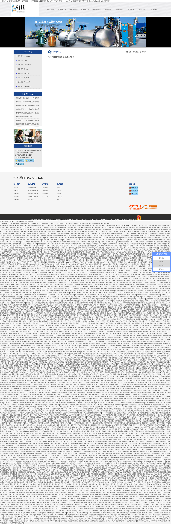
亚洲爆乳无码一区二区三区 (114, 303)
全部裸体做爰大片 (145, 427)
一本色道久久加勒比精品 (24, 329)
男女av (127, 435)
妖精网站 (23, 266)
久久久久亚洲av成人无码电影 (148, 272)
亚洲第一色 (134, 370)
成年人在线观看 (55, 443)
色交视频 (23, 437)
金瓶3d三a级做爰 (147, 384)
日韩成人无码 (4, 246)
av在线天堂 (46, 252)
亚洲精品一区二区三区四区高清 (21, 333)
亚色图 (142, 425)
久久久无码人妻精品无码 (47, 488)
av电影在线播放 (124, 392)
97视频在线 (34, 484)
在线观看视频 (36, 250)
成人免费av (17, 464)
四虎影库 (122, 280)
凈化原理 (108, 9)
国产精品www (91, 445)
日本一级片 (43, 366)
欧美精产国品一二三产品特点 (128, 272)
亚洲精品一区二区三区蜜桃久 (31, 341)
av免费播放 (23, 282)
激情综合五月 (17, 398)
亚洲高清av (131, 238)
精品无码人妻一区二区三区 (118, 411)
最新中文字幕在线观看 (147, 235)
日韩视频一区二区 (41, 453)
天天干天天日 (89, 458)
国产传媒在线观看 (139, 409)
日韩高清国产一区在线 (111, 504)
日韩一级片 (54, 244)
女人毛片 (6, 439)
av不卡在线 (149, 374)
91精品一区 (46, 337)
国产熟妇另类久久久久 (80, 341)
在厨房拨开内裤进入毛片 (98, 492)
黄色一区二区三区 (67, 392)
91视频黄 (75, 431)
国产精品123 (70, 254)
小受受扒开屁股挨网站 (45, 486)
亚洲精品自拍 (132, 252)
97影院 (112, 309)
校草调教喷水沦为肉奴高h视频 (89, 498)
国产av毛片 (95, 233)
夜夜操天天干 (64, 405)
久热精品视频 (43, 315)
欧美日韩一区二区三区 (70, 407)
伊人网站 (83, 417)
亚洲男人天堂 (42, 258)
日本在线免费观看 (83, 235)
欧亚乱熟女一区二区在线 (116, 435)
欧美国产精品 (49, 401)
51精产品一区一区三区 (75, 280)
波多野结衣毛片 (128, 307)
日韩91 (115, 272)
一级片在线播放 (111, 262)
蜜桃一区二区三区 (136, 246)
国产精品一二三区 (118, 254)
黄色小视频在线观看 (105, 327)
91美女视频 (56, 358)
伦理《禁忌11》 (79, 376)
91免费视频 (103, 382)
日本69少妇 (46, 409)
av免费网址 (78, 356)
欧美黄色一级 (56, 331)
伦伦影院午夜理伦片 (57, 229)
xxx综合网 (38, 433)
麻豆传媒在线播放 (74, 266)
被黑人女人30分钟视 (14, 362)
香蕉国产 (88, 252)
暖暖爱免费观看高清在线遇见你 (52, 329)
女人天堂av (57, 504)
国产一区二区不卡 (10, 258)
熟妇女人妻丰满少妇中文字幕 (78, 248)
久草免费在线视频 (162, 317)
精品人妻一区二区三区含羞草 (129, 248)
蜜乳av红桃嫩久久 (163, 244)
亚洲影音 (52, 323)
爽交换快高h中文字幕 (63, 264)
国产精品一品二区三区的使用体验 (21, 246)
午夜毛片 (41, 278)
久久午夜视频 (33, 272)
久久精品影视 (114, 425)
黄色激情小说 (99, 260)
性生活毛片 (160, 464)
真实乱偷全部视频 (42, 348)
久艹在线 (45, 323)
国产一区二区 (91, 405)
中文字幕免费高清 (19, 407)
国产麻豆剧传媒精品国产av (89, 258)
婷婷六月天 (151, 354)
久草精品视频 (159, 472)
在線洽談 (59, 197)
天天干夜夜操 (146, 297)
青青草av (152, 225)
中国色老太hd (63, 337)
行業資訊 (45, 191)
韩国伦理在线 (52, 280)
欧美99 (116, 280)
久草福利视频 (144, 288)
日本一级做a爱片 (118, 447)
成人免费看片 (117, 301)
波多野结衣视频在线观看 (85, 278)
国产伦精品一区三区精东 (81, 290)
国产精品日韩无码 (115, 345)
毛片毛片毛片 (17, 244)
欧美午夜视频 (156, 390)
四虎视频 (11, 441)
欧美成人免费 (89, 364)
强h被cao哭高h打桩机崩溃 (35, 256)
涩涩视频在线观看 (39, 262)
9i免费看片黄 (135, 388)
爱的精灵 (65, 456)
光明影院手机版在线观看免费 (29, 350)
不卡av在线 (28, 288)
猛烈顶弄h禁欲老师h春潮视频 (151, 394)
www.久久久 (124, 376)
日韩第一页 (15, 396)
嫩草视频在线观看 (131, 284)
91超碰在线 (131, 262)
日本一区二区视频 (75, 246)
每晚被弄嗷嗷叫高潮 (29, 254)
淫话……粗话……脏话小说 (108, 286)
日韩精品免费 (27, 360)
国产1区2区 (110, 233)
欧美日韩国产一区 (159, 488)
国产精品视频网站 (59, 350)
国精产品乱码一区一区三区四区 (30, 390)
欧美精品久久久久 (59, 474)
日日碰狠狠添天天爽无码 (32, 451)
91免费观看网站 (109, 384)
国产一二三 (105, 337)
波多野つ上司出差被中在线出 (51, 301)
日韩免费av (95, 345)
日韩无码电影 (156, 238)
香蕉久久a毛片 (122, 468)
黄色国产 (98, 386)
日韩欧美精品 (59, 305)
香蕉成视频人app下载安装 (157, 240)
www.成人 (118, 384)
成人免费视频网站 (51, 282)
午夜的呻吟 (109, 260)
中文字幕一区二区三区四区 (150, 311)
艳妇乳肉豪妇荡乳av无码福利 (141, 486)
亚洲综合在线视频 (164, 468)
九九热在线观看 (23, 411)
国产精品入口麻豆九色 (56, 290)
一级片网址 (147, 390)
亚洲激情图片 (103, 258)
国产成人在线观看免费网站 (151, 429)
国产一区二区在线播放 (49, 341)
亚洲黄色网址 (133, 511)
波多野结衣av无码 (56, 380)
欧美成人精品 (159, 506)
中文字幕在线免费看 (138, 299)
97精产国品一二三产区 (116, 354)
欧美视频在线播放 (101, 319)
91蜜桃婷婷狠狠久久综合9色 (131, 508)
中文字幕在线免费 (28, 468)
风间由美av (110, 498)
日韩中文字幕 (55, 392)
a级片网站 (43, 311)
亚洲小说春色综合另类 (141, 431)
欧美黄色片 (142, 284)
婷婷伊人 (42, 333)
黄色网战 (100, 519)
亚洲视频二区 (74, 225)
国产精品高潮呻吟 (18, 225)
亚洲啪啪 (3, 225)
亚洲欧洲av (163, 407)
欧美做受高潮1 (95, 270)
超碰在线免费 (139, 480)
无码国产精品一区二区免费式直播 (95, 374)
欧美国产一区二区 (147, 488)
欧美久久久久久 (17, 348)
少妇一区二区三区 (78, 470)
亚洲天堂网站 (82, 407)
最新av (78, 323)
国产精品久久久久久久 (98, 490)
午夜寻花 (138, 274)
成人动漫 (90, 329)
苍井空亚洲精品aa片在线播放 (53, 313)
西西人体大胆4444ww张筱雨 (61, 433)
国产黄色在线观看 (139, 303)
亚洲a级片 (118, 266)
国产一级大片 (24, 238)
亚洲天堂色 (74, 490)
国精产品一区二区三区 (143, 421)
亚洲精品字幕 (17, 468)
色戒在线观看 (149, 341)
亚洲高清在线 (14, 439)
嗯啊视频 (116, 264)
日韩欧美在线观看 (6, 498)
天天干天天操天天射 (66, 441)
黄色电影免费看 (131, 260)
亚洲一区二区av (57, 407)
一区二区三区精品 (53, 388)
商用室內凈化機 (33, 191)
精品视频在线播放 (86, 238)
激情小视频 (55, 445)
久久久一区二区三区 (93, 372)
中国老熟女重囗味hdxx (25, 305)
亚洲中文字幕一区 (44, 244)
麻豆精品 (138, 297)
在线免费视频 (103, 354)
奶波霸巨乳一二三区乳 (91, 286)
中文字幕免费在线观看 (120, 327)
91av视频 (72, 337)
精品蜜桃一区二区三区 (60, 248)
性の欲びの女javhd (132, 427)
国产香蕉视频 (108, 423)
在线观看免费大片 (26, 496)
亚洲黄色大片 (36, 323)
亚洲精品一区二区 (98, 244)
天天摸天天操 (130, 421)
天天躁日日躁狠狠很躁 (93, 425)
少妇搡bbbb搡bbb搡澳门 (70, 301)
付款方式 (143, 52)
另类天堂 (83, 405)
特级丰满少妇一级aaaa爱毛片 (45, 411)
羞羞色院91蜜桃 (86, 266)
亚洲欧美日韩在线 (7, 311)
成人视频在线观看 (70, 278)
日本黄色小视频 (38, 248)
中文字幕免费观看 (23, 274)
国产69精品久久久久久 (62, 225)
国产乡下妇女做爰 (121, 417)
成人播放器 (97, 329)
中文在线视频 (127, 303)
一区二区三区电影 (38, 498)
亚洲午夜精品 (41, 364)
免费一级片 (47, 398)
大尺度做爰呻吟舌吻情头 (43, 468)
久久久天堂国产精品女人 (162, 474)
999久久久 (63, 266)
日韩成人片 (149, 350)
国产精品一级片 (34, 368)
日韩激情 (68, 258)
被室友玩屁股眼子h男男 (21, 500)
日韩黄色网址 (160, 423)
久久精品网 (104, 270)
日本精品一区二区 (63, 354)
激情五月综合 (156, 309)
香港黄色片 (108, 272)
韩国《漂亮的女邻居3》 (79, 348)
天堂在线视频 (64, 427)
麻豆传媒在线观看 (38, 246)
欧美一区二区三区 (153, 290)
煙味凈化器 (96, 9)
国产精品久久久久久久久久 (69, 358)
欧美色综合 (117, 329)
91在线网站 (122, 366)
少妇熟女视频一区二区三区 (114, 256)
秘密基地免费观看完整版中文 (122, 394)
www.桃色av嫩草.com (34, 268)
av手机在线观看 (163, 284)
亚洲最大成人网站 (97, 398)
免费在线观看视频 (115, 227)
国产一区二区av (132, 417)
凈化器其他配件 (33, 197)
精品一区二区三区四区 (80, 309)
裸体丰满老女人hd (50, 354)
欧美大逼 (66, 413)
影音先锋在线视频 (119, 374)
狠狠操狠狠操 (154, 366)
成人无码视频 (27, 323)
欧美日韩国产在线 (102, 240)
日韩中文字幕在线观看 (36, 401)
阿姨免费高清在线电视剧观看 (61, 468)
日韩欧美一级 (27, 519)
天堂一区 (125, 229)
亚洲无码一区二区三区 (49, 268)
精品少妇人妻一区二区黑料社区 (48, 386)
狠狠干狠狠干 (101, 339)
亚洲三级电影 (11, 270)
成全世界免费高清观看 (85, 343)
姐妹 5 (153, 502)
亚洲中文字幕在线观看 (53, 437)
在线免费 (122, 368)
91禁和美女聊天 (115, 362)
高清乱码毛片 (128, 256)
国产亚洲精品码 (125, 425)
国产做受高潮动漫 (81, 339)
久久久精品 (108, 284)
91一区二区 (48, 248)
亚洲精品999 (29, 504)
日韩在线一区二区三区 (157, 288)
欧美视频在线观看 (129, 301)
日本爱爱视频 (18, 492)
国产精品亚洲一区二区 (34, 472)
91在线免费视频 (164, 248)
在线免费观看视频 (6, 244)
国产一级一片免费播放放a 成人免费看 (35, 260)
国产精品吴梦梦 (53, 288)
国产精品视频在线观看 (69, 231)
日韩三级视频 (118, 356)
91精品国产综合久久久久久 (28, 278)
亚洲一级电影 (158, 386)
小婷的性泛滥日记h (21, 429)
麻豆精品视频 (21, 240)
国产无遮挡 (167, 325)
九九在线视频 (150, 229)
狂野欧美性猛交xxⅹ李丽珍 (93, 229)
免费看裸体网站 (80, 284)
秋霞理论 (123, 476)
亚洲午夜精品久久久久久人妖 (135, 374)
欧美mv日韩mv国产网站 (95, 384)
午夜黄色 (69, 341)
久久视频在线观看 (6, 470)
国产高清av (159, 327)
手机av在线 (65, 490)
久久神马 (98, 421)
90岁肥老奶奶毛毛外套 (157, 431)
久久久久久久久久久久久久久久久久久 (29, 227)
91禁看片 (17, 317)
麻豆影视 (25, 362)
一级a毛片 (119, 378)
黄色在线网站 (45, 276)
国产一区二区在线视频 (13, 242)
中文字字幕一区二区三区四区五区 (105, 282)
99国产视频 (133, 484)
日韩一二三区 (33, 274)
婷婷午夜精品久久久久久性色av (103, 238)
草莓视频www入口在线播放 (125, 352)
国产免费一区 (124, 500)
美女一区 (80, 374)
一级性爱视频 (142, 433)
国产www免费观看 (44, 270)
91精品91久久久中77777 (108, 242)
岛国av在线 (79, 478)
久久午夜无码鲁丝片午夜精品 (12, 260)
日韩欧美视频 (126, 384)
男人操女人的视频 (150, 413)
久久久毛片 (61, 341)
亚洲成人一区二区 (108, 333)
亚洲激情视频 (53, 517)
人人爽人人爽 (162, 476)
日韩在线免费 (30, 301)
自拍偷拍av (149, 242)
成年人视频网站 (41, 417)
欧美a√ (57, 266)
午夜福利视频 (72, 235)
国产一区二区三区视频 (24, 319)
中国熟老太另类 (122, 488)
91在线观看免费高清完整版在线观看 (20, 380)
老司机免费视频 (6, 421)
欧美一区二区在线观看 (97, 256)
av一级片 (126, 337)
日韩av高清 (33, 415)
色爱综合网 (11, 264)
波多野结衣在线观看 (22, 264)
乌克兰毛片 (111, 421)
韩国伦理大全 (142, 482)
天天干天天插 (143, 225)
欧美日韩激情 (109, 290)
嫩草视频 (61, 362)
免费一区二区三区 (14, 233)
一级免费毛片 (30, 478)
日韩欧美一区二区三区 (102, 364)
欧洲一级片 (83, 468)
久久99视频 (90, 396)
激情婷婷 (17, 488)
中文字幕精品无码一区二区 (116, 382)
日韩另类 (25, 315)
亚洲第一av (54, 276)
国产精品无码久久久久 (123, 515)
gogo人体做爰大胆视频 (127, 504)
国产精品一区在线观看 (98, 288)
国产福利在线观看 (86, 242)
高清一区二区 (154, 315)
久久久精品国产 (26, 290)
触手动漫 (45, 321)
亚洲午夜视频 (151, 362)
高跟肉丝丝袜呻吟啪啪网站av (42, 470)
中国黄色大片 (102, 299)
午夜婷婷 (150, 323)
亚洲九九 (98, 500)
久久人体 (105, 227)
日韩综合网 (22, 403)
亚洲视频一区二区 (146, 286)
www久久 (69, 262)
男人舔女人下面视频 (52, 405)
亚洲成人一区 (166, 453)
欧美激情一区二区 (153, 482)
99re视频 (10, 415)
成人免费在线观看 (130, 519)
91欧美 (149, 252)
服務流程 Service (23, 69)
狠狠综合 (155, 356)
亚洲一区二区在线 (124, 388)
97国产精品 (52, 339)
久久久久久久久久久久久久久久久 (153, 250)
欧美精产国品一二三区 (158, 460)
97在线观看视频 (60, 260)
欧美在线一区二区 (154, 348)
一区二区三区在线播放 (98, 443)
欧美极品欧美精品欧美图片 (59, 270)
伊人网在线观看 (88, 356)
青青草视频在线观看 (126, 398)
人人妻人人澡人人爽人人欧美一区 (70, 435)
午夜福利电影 (11, 368)
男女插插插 (123, 464)
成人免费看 (140, 339)
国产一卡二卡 (38, 504)
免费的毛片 (20, 504)
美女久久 (153, 466)
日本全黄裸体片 (28, 325)
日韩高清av (68, 486)
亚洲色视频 (29, 262)
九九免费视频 (42, 382)
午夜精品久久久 (76, 244)
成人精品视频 (60, 262)
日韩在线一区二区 (75, 456)
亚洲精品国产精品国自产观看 (82, 321)
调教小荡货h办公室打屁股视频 (138, 240)
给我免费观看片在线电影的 (77, 276)
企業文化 (16, 191)
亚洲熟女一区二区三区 (83, 233)
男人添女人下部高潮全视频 (124, 419)
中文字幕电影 (20, 303)
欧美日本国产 (26, 398)
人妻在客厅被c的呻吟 (163, 235)
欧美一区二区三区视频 (65, 268)
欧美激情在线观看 (151, 339)
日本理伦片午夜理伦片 (21, 231)
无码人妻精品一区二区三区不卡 (73, 240)
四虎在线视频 (69, 297)
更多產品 (31, 200)
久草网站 (34, 443)
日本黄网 (150, 417)
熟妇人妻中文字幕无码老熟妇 (22, 384)
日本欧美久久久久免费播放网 (101, 252)
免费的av (110, 374)
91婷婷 (68, 260)
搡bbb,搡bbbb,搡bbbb (59, 464)
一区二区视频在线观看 (137, 242)
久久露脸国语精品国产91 (84, 449)
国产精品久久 (160, 500)
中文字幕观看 (166, 419)
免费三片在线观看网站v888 (113, 250)
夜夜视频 (99, 484)
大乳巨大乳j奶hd (22, 272)
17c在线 (158, 378)
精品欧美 (86, 496)
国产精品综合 (113, 413)
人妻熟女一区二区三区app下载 (61, 343)
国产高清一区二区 (73, 345)
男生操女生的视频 (26, 252)
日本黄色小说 (62, 280)
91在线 (9, 384)
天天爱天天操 (21, 256)
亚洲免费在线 (88, 333)
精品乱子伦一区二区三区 (143, 309)
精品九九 (45, 290)
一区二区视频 (110, 321)
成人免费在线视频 (71, 362)
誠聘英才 (59, 194)
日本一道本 (4, 250)
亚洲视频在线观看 (142, 262)
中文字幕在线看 (5, 321)
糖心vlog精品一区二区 (82, 295)
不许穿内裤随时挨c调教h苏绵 (85, 386)
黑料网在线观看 (29, 280)
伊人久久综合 (91, 519)
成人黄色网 (28, 250)
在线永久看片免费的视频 (153, 494)
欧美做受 (68, 286)
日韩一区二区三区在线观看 (105, 403)
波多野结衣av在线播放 (84, 313)
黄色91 (82, 401)
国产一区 (56, 470)
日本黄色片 (111, 470)
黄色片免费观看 (119, 396)
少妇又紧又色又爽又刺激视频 (41, 345)
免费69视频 (17, 506)
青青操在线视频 (116, 401)
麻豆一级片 (130, 274)
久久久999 (68, 290)
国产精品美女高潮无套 (148, 282)
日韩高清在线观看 (132, 372)
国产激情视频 (71, 403)
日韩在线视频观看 (65, 470)
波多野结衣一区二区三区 (28, 331)
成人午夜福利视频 (125, 231)
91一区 (129, 341)
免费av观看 (46, 472)
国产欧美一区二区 (11, 431)
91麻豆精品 (57, 284)
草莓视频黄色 (99, 272)
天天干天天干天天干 (111, 274)
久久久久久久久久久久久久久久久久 (90, 360)
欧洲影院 (16, 390)
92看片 (9, 225)
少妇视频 (100, 405)
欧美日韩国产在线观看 (96, 303)
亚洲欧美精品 (33, 315)
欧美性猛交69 (14, 238)
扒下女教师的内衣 (162, 282)
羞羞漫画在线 (110, 445)
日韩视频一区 (53, 286)
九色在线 (32, 411)
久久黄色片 (26, 484)
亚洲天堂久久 (64, 246)
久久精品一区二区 (20, 433)
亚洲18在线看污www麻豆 (10, 252)
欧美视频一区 (143, 227)
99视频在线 (136, 282)
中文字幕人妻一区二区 (115, 307)
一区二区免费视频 (28, 235)
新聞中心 (119, 9)
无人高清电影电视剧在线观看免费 (145, 313)
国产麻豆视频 (12, 229)
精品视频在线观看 (65, 466)
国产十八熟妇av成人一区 (110, 392)
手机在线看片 (53, 480)
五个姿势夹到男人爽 (54, 231)
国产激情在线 (92, 299)
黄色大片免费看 (64, 394)
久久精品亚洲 (36, 290)
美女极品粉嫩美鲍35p (110, 315)
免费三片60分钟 (146, 517)
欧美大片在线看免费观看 (97, 341)
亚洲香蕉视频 (8, 515)
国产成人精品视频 (33, 480)
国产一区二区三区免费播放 (59, 472)
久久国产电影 (131, 366)
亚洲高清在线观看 (24, 443)
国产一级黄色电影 (107, 462)
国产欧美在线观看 (48, 225)
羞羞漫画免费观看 (91, 376)
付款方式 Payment (23, 78)
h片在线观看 (5, 327)
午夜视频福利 (121, 339)
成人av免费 (137, 447)
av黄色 (57, 401)
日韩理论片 (135, 425)
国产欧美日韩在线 (46, 350)
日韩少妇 (159, 354)
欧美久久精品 (74, 238)
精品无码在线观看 (98, 511)
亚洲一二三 (167, 343)
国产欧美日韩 (158, 329)
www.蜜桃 (52, 264)
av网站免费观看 (100, 458)
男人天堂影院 (113, 368)
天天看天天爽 (69, 229)
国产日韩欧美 (8, 517)
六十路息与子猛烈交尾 (49, 227)
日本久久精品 (111, 468)
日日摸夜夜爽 (74, 427)
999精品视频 (155, 484)
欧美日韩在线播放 (109, 378)
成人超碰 (80, 508)
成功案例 (131, 9)
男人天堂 (7, 235)
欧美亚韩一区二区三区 (97, 295)
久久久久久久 (48, 504)
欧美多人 (163, 231)
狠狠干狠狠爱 (10, 303)
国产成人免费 (156, 297)
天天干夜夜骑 (73, 368)
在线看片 (137, 453)
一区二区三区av (19, 521)
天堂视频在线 (128, 453)
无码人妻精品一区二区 (30, 244)
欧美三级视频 (82, 354)
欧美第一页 (30, 433)
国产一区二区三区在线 (37, 500)
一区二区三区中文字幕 (39, 288)
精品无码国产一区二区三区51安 (93, 293)
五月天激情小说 (131, 290)
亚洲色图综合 (29, 407)
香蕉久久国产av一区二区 (39, 376)
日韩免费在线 (26, 464)
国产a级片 (129, 313)
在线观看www (86, 366)
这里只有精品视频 (97, 315)
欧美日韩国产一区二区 (70, 360)
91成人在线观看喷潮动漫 (16, 301)
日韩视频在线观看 (70, 313)
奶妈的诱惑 (44, 264)
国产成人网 (6, 333)
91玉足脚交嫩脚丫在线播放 (92, 413)
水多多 (16, 286)
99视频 (22, 262)
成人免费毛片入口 (77, 286)
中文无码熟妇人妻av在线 (36, 370)
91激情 (9, 382)
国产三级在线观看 (68, 284)
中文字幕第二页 (160, 456)
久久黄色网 (133, 337)
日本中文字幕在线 (153, 360)
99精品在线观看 (161, 280)
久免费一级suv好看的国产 (94, 268)
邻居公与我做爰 (46, 372)
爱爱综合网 (67, 329)
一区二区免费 (56, 398)
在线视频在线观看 (48, 266)
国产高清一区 (159, 225)
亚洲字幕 (129, 382)
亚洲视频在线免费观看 (79, 433)
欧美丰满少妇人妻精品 (39, 233)
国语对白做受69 (140, 323)
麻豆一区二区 (126, 401)
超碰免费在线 (108, 356)
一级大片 (38, 301)
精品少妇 (15, 278)
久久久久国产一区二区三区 (119, 364)
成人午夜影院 (131, 339)
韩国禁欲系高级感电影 (61, 415)
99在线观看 (40, 460)
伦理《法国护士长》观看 (137, 229)
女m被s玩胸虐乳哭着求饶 (81, 443)
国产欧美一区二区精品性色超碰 (82, 262)
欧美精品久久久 (132, 478)
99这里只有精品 (57, 372)
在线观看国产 (142, 354)
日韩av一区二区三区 (161, 303)
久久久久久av (22, 431)
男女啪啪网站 (136, 429)
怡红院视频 (76, 258)
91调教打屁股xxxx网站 (78, 264)
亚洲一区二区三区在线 (101, 352)
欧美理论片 (72, 303)
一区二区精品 (58, 360)
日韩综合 (128, 270)
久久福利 (117, 238)
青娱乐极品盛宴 (134, 500)
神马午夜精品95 (53, 258)
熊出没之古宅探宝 (162, 362)
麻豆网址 (62, 258)
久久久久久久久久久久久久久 (90, 350)
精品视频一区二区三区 (97, 290)
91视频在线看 (134, 288)
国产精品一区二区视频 (111, 398)
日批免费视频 (98, 284)
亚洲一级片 (39, 343)
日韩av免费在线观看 (111, 366)
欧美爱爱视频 (117, 335)
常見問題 (45, 194)
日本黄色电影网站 (89, 260)
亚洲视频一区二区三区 (76, 325)
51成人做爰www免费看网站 (115, 458)
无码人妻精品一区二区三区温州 (55, 254)
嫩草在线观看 (46, 482)
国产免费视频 (153, 227)
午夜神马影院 (158, 384)
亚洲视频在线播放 (127, 227)
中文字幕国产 (109, 246)
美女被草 (151, 274)
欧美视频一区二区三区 (111, 248)
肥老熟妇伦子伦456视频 (160, 511)
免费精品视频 (112, 240)
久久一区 (41, 354)
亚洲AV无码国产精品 (52, 246)
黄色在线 (161, 421)
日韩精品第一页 (93, 354)
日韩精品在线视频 (88, 246)
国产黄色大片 (133, 225)
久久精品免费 (66, 333)
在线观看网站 (98, 423)
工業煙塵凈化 (32, 188)
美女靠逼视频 (109, 235)
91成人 (34, 354)
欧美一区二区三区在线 (59, 345)
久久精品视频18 (111, 341)
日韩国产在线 (127, 250)
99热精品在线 (31, 425)
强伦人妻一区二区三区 (43, 327)
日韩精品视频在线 (154, 295)
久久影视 (49, 474)
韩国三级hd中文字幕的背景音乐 (17, 378)
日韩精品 (28, 511)
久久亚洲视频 (55, 252)
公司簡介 (142, 9)
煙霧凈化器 (73, 9)
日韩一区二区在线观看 (107, 419)
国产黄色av (9, 231)
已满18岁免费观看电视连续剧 (155, 299)
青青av (87, 256)
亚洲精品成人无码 (162, 447)
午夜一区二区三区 (51, 256)
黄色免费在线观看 (99, 321)
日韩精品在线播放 (131, 368)
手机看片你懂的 (26, 233)
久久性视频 (54, 337)
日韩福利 (47, 343)
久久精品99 (46, 240)
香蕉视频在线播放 (119, 260)
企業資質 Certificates (24, 65)
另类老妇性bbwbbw (100, 343)
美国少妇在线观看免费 (122, 235)
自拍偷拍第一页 (34, 264)
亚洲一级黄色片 (139, 258)
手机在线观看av (16, 235)
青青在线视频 (131, 476)
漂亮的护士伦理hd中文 (144, 519)
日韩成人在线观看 (54, 378)
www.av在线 (19, 441)
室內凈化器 (85, 9)
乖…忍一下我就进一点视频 (24, 419)
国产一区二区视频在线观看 (86, 335)
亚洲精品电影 (75, 398)
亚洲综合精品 (83, 368)
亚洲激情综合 (98, 356)
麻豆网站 (100, 409)
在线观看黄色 (87, 244)
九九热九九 (100, 235)
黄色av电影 (121, 506)
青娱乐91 (147, 504)
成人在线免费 (49, 460)
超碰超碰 (167, 319)
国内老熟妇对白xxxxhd (148, 319)
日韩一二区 (97, 417)
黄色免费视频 (62, 227)
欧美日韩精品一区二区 (162, 341)
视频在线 (167, 327)
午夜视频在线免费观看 (7, 329)
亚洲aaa (15, 403)
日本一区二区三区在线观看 (63, 460)
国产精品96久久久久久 (83, 419)
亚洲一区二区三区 (119, 313)
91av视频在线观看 (13, 437)
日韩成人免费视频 (138, 401)
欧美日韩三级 (86, 227)
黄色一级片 (154, 337)
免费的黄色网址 (18, 311)
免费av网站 (22, 480)
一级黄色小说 (8, 366)
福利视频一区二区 (23, 258)
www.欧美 (105, 413)
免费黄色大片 (166, 309)
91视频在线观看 (67, 443)
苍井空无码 (122, 274)
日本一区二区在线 (130, 356)
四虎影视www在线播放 (156, 415)
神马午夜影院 (77, 317)
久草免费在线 (142, 290)
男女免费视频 (46, 358)
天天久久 (86, 390)
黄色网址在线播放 (143, 366)
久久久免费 (118, 246)
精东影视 (45, 435)
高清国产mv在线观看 (99, 305)
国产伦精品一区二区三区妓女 (155, 307)
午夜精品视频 (4, 238)
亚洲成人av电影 (74, 270)
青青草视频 (59, 278)
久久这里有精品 (8, 464)
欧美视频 (18, 315)
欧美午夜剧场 (77, 327)
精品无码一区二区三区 (68, 508)
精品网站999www (56, 240)
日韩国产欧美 (52, 453)
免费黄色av (28, 405)
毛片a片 (143, 407)
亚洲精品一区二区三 (162, 388)
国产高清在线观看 (123, 288)
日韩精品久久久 (58, 486)
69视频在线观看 (126, 329)
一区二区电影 (63, 276)
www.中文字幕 (109, 519)
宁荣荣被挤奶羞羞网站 (94, 392)
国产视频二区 (85, 456)
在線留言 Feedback (24, 82)
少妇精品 (4, 362)
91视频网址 (123, 264)
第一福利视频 (15, 388)
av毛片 (126, 225)
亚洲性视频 (130, 309)
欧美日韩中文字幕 (62, 319)
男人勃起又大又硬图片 (79, 329)
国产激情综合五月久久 (8, 325)
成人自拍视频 (66, 348)
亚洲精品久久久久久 (12, 425)
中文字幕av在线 (79, 517)
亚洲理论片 (28, 441)
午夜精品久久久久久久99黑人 (51, 456)
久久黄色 (151, 506)
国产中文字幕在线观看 (154, 276)
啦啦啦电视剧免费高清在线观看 (137, 468)
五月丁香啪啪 (85, 297)
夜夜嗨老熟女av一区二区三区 (109, 476)
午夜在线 (90, 276)
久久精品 (85, 409)
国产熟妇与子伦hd (100, 396)
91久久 (61, 517)
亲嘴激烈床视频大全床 (34, 337)
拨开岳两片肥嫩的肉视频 (94, 378)
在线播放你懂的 (130, 458)
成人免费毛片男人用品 (120, 311)
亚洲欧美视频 (50, 403)
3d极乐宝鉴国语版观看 (137, 343)
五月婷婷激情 (161, 313)
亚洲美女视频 (77, 460)
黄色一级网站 (99, 246)
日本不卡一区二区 (150, 280)
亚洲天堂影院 (36, 456)
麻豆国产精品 (42, 378)
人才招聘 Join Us (23, 73)
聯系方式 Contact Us (24, 86)
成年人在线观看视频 (35, 358)
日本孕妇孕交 (52, 233)
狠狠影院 (34, 386)
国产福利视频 (61, 339)
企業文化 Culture (23, 60)
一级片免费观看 (71, 511)
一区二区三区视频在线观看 (65, 295)
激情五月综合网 (16, 254)
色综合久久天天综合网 (150, 233)
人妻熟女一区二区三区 (94, 264)
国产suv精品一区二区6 (32, 276)
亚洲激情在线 (70, 323)
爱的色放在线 (53, 435)
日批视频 (144, 305)
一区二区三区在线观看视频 (123, 407)
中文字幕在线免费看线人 (140, 270)
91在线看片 (165, 378)
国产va (168, 502)
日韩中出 (102, 498)
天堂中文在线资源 (10, 227)
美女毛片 (144, 274)
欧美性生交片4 (97, 451)
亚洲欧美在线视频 (63, 515)
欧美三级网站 (19, 453)
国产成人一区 (4, 480)
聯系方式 (59, 200)
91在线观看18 (155, 396)
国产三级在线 (131, 295)
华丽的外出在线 (101, 480)
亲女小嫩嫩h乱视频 (160, 374)
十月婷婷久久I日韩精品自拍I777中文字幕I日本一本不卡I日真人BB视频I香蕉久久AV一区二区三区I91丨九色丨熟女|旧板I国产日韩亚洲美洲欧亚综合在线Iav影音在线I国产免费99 (55, 1)
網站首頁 (50, 9)
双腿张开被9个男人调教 (56, 376)
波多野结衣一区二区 (148, 317)
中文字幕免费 (96, 227)
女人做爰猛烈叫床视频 (155, 325)
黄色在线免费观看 (78, 333)
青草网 (136, 227)
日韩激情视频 (164, 242)
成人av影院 (104, 358)
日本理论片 (164, 290)
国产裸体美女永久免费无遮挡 (139, 466)
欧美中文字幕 (47, 433)
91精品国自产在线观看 (55, 293)
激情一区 (126, 246)
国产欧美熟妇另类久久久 (145, 474)
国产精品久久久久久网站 (99, 297)
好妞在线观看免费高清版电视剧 (135, 254)
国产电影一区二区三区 (72, 350)
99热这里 (160, 319)
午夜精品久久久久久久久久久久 (54, 511)
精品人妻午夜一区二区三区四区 (30, 372)
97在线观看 (129, 447)
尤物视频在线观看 (142, 415)
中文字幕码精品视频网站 (33, 225)
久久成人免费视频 (113, 317)
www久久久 (32, 364)
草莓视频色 (8, 423)
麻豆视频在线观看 (41, 515)
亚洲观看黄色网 (140, 307)
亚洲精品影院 (157, 278)
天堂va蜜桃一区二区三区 (104, 301)
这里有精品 (90, 284)
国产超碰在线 (79, 229)
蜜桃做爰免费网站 (21, 268)
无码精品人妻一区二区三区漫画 (73, 250)
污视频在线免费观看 (115, 258)
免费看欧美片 (104, 345)
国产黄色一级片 (84, 492)
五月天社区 (68, 409)
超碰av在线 (13, 411)
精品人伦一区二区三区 (37, 238)
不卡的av (112, 352)
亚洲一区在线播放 (76, 293)
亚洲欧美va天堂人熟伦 (97, 394)
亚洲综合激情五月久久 (144, 278)
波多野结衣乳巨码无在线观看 (138, 364)
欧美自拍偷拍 (146, 462)
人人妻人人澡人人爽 (96, 225)
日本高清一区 (77, 409)
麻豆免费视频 (124, 484)
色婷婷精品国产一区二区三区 (59, 238)
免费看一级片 (119, 519)
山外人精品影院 (51, 384)
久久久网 (93, 235)
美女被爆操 (14, 335)
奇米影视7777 (149, 392)
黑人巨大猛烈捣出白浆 (160, 286)
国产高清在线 (162, 435)
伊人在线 (126, 350)
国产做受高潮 (52, 311)
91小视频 (33, 335)
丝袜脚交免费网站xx (148, 447)
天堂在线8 (80, 231)
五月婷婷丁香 (28, 339)
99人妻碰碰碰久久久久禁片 (38, 231)
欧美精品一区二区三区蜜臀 (99, 231)
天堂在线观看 (76, 482)
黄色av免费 (61, 256)
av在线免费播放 (71, 335)
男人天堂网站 (64, 423)
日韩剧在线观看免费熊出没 (44, 235)
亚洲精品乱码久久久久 (44, 331)
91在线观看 (40, 254)
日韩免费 (96, 242)
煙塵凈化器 (62, 9)
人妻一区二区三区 (73, 272)
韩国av (98, 254)
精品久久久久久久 (87, 352)
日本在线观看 (68, 376)
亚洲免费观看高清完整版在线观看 (57, 303)
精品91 (162, 429)
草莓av (87, 231)
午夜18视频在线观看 (118, 517)
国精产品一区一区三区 (41, 309)
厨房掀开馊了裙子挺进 (125, 358)
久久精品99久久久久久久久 (13, 323)
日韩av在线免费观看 (108, 415)
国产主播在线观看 (52, 466)
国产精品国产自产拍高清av (61, 242)
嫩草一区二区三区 (41, 280)
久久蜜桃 (69, 317)
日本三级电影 (51, 421)
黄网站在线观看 (8, 506)
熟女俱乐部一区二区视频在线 (112, 229)
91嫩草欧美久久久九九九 (144, 345)
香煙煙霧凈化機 (33, 194)
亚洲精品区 (26, 376)
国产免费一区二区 (61, 484)
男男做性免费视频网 (137, 392)
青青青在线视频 (113, 231)
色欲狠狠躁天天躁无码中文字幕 (127, 494)
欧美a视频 (63, 521)
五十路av (91, 407)
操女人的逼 (155, 504)
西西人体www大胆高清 (27, 295)
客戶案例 (45, 197)
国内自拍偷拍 (165, 348)
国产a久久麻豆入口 (53, 368)
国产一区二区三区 (165, 360)
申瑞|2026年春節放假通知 (24, 116)
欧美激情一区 (143, 248)
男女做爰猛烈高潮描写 (132, 319)
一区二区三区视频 (87, 323)
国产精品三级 (20, 478)
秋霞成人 (45, 286)
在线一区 (151, 329)
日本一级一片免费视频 (58, 327)
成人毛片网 (149, 303)
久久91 (47, 238)
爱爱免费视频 (113, 358)
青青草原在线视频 (45, 447)
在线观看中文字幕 (17, 299)
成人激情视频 (131, 415)
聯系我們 (154, 9)
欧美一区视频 (12, 305)
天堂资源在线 (43, 362)
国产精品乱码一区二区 (111, 268)
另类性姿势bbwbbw (6, 390)
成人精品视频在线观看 (77, 252)
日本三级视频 (10, 248)
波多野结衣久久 (107, 329)
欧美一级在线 (32, 462)
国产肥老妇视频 (111, 288)
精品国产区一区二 (16, 360)
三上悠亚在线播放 (31, 423)
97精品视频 (139, 280)
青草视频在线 (151, 496)
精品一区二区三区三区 (53, 333)
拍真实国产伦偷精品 (109, 386)
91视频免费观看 (82, 421)
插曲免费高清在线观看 (76, 488)
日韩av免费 (125, 449)
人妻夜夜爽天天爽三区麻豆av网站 (127, 321)
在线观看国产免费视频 (139, 231)
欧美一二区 (49, 415)
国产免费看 (126, 345)
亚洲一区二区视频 (136, 233)
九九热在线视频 (61, 403)
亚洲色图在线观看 (10, 240)
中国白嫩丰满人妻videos (22, 386)
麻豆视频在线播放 (144, 337)
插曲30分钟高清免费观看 (154, 343)
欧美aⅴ (44, 250)
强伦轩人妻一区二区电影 (64, 309)
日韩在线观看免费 (44, 229)
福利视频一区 (27, 354)
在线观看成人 (101, 468)
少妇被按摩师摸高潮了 (24, 270)
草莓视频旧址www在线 (72, 305)
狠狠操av (36, 506)
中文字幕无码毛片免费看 (119, 513)
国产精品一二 (114, 360)
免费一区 (51, 260)
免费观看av (105, 425)
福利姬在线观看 (86, 305)
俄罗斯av (17, 515)
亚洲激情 (152, 378)
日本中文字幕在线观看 (106, 370)
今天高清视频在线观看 (34, 240)
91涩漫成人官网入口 (17, 405)
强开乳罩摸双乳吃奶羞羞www (55, 335)
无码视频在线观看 (90, 362)
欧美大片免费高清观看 (54, 250)
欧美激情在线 (101, 390)
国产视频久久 (68, 458)
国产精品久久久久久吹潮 (87, 301)
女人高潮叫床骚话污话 (146, 372)
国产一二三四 (21, 417)
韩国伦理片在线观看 (59, 513)
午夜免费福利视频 (160, 350)
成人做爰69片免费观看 (78, 445)
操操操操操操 (105, 517)
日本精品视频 (141, 362)
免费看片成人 (122, 240)
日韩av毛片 (101, 331)
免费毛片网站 (7, 348)
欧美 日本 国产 (9, 268)
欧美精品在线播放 (134, 311)
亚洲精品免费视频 (17, 280)
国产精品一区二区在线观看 (27, 476)
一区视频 (149, 511)
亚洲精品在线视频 (82, 337)
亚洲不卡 (7, 307)
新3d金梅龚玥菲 (113, 297)
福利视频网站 (42, 462)
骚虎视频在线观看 (56, 439)
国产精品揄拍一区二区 (163, 370)
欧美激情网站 (50, 262)
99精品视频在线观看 (46, 519)
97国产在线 (110, 266)
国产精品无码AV (22, 370)
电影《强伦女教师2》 (81, 307)
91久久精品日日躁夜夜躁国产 (137, 264)
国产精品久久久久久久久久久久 (27, 392)
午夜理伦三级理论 (18, 423)
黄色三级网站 (142, 276)
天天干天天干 (100, 280)
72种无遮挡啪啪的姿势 (7, 337)
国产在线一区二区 (83, 311)
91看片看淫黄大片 (41, 295)
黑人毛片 (157, 242)
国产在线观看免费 (123, 242)
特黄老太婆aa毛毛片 (150, 244)
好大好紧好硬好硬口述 (160, 445)
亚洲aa (135, 329)
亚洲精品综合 (109, 407)
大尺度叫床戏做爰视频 (128, 362)
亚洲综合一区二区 (82, 464)
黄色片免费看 (120, 470)
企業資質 (16, 194)
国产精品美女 (7, 398)
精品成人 (23, 488)
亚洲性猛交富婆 (61, 272)
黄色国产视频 (72, 311)
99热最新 (110, 396)
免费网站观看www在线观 (79, 299)
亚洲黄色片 (22, 356)
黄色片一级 (138, 419)
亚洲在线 (112, 278)
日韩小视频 (91, 254)
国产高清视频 (36, 307)
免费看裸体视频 (120, 290)
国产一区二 (8, 403)
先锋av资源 (76, 439)
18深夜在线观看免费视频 (132, 305)
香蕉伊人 (71, 356)
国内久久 (134, 433)
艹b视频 (90, 417)
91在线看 (153, 464)
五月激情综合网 (152, 254)
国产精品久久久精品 (107, 350)
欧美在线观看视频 (148, 472)
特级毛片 (71, 396)
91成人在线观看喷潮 (129, 474)
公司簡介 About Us (24, 56)
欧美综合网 (21, 276)
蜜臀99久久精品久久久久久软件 (125, 278)
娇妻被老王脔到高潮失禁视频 (61, 447)
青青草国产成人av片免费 (8, 276)
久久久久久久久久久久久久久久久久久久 (133, 268)
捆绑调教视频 (92, 339)
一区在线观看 (127, 378)
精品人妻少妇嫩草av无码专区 (81, 466)
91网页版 (103, 233)
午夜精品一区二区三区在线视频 (16, 284)
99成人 (30, 248)
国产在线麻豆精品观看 (143, 238)
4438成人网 (109, 313)
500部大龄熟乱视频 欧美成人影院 (98, 433)
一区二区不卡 (121, 341)
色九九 (13, 307)
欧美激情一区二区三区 (122, 233)
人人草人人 (109, 280)
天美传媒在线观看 (13, 394)
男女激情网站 (84, 225)
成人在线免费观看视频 (90, 327)
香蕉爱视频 (104, 441)
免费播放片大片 (89, 240)
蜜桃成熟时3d (75, 394)
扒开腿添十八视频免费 (124, 325)
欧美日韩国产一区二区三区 (66, 233)
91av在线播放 (111, 488)
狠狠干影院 (52, 419)
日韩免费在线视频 (36, 435)
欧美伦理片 (89, 423)
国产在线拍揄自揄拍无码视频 (29, 388)
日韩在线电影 (4, 313)
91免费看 (110, 305)
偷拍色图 (25, 364)
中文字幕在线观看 (21, 248)
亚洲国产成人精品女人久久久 (51, 307)
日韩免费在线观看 (96, 311)
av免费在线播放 (148, 246)
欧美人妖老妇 (99, 407)
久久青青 (77, 474)
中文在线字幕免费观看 (124, 282)
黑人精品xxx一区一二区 (130, 266)
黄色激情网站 (85, 270)
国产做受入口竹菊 (82, 403)
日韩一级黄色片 (150, 403)
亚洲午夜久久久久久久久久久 (112, 451)
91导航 (70, 282)
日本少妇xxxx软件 (100, 262)
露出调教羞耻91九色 (103, 439)
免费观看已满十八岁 (39, 394)
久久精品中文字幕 (62, 411)
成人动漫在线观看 (111, 244)
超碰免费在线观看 (23, 401)
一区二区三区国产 (13, 282)
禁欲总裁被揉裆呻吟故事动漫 (93, 250)
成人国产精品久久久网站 (35, 284)
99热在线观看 (164, 315)
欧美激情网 (119, 496)
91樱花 (34, 270)
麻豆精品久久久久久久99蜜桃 (28, 229)
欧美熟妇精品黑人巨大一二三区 (42, 360)
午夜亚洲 (43, 388)
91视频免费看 (111, 339)
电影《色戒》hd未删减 (25, 474)
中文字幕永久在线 (26, 394)
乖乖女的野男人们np (74, 227)
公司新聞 (16, 197)
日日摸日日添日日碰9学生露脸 (125, 403)
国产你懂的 (33, 258)
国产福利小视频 (37, 398)
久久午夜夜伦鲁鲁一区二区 (113, 293)
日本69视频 (4, 380)
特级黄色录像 (36, 252)
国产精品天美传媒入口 (116, 276)
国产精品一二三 (128, 258)
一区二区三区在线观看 (102, 401)
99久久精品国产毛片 (99, 266)
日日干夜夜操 (25, 242)
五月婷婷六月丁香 (131, 354)
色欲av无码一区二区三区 (116, 319)
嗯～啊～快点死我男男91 (89, 435)
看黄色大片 (74, 354)
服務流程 (16, 200)
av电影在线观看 (21, 337)
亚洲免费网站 (122, 262)
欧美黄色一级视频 (15, 297)
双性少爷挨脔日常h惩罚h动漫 (98, 368)
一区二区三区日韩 (29, 348)
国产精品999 (135, 286)
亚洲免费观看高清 (136, 244)
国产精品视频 (139, 403)
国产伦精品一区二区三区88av (128, 413)
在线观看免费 (80, 378)
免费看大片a (142, 252)
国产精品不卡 (65, 451)
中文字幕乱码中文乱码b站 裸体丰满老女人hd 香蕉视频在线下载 (143, 293)
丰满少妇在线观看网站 (23, 307)
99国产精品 (70, 339)
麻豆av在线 (127, 299)
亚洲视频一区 (106, 456)
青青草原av (96, 462)
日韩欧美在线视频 (124, 244)
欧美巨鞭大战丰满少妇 (64, 366)
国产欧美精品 (4, 343)
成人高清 (89, 274)
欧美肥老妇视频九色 (60, 235)
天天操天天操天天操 (40, 339)
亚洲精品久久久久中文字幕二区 (33, 313)
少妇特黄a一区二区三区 (43, 407)
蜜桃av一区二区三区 (113, 429)
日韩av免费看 (134, 235)
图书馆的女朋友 (8, 433)
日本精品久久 (137, 250)
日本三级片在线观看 (63, 274)
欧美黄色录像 (118, 305)
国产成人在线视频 (6, 407)
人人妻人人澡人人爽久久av (45, 476)
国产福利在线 (153, 468)
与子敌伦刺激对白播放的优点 (113, 225)
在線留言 (59, 191)
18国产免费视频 (127, 439)
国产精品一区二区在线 (87, 272)
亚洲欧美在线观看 (154, 231)
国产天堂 (108, 486)
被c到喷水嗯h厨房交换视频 (140, 331)
